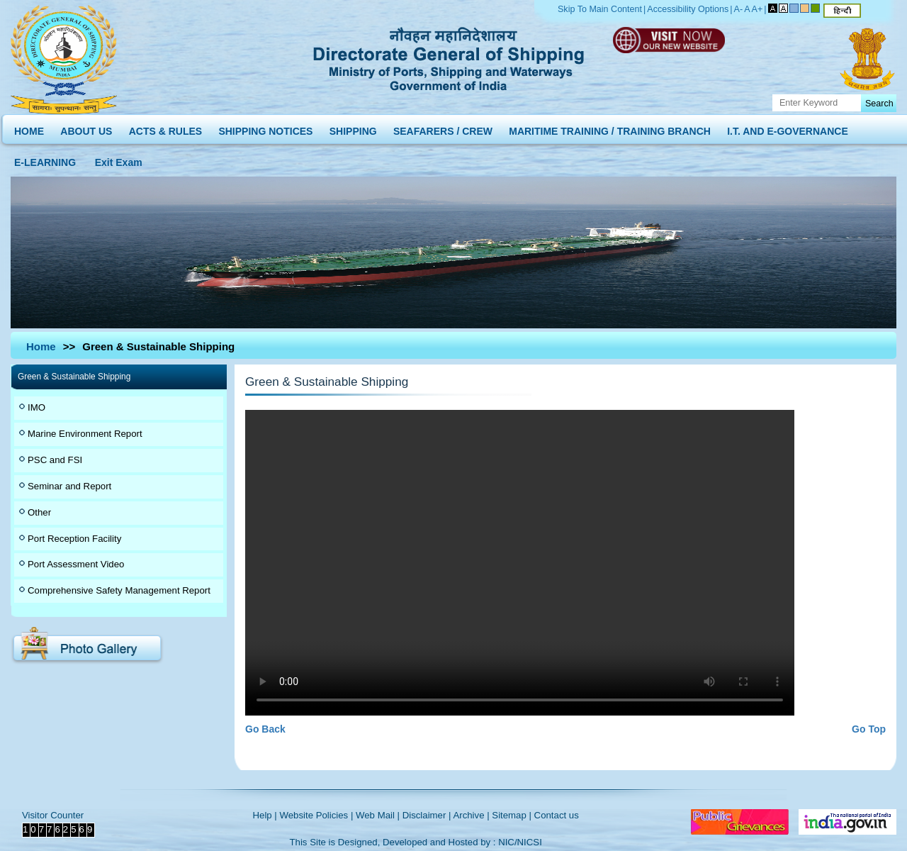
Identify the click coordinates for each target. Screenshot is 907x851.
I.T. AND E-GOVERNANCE (787, 128)
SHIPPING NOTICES (265, 128)
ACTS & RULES (165, 128)
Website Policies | (316, 815)
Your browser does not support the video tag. (519, 563)
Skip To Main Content (600, 9)
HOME (29, 128)
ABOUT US (86, 128)
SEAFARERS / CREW (442, 128)
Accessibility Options (687, 9)
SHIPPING (353, 128)
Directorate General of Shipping (449, 56)
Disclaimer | (426, 815)
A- (738, 9)
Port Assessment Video (76, 564)
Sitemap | (511, 815)
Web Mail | (378, 815)
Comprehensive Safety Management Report (119, 590)
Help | (265, 815)
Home (41, 346)
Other (39, 512)
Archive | (471, 815)
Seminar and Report (69, 486)
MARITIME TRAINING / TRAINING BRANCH (610, 128)
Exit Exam (118, 159)
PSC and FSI (55, 460)
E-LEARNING (45, 159)
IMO (36, 407)
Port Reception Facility (74, 538)
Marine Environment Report (85, 433)
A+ (757, 9)
